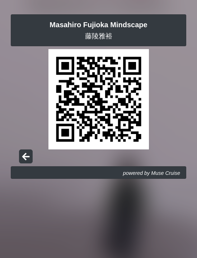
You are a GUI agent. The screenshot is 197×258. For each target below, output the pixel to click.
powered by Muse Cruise (151, 173)
